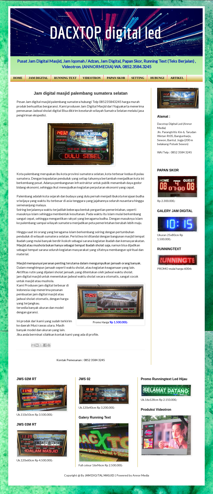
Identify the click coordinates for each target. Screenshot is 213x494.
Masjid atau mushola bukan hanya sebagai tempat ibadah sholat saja (63, 245)
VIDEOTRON (92, 78)
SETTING (137, 78)
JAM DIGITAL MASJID (100, 475)
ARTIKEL (177, 78)
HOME (17, 78)
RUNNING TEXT (65, 78)
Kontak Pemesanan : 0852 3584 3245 (80, 360)
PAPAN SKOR (116, 78)
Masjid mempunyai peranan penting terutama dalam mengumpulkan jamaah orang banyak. (79, 263)
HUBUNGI (157, 78)
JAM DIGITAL (38, 78)
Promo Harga (101, 322)
